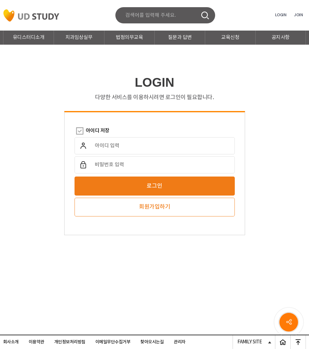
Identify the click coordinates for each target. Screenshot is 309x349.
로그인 (154, 186)
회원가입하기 (154, 207)
